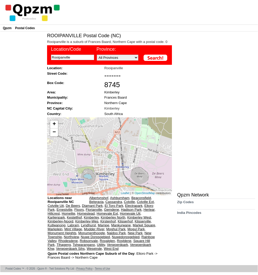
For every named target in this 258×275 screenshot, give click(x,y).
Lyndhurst (88, 225)
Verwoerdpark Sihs (70, 249)
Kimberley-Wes (86, 221)
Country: (54, 114)
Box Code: (55, 83)
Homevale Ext (107, 213)
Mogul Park (136, 229)
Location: (54, 68)
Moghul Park (116, 229)
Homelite (68, 213)
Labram (73, 225)
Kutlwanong (57, 225)
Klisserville (143, 221)
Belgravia (96, 202)
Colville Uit (56, 206)
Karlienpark (56, 217)
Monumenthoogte (91, 233)
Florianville (94, 210)
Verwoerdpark (117, 245)
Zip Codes (185, 204)
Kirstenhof (108, 221)
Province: (55, 103)
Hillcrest (54, 213)
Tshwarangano (84, 245)
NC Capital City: (60, 108)
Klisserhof (125, 221)
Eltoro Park (145, 253)
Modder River (94, 229)
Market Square (144, 225)
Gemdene (111, 210)
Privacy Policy (84, 268)
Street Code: (57, 73)
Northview (71, 237)
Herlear (149, 210)
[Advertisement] (22, 111)
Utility (101, 245)
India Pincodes (189, 214)
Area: (51, 92)
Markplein (55, 229)
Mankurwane (121, 225)
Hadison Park (131, 210)
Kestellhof (74, 217)
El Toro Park (114, 206)
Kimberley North (113, 217)
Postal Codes (25, 28)
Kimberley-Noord (60, 221)
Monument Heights (62, 233)
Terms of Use (102, 268)
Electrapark (134, 206)
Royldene (124, 241)
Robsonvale (89, 241)
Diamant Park (92, 206)
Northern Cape (115, 103)
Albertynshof (98, 198)
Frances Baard (115, 97)
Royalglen (107, 241)
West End (111, 249)
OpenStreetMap (145, 193)
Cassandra (113, 202)
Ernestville (64, 210)
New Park (135, 233)
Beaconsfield (141, 198)
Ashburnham (120, 198)
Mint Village (73, 229)
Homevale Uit (130, 213)
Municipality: (57, 97)
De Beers (73, 206)
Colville (129, 202)
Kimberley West (139, 217)
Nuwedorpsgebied (125, 237)
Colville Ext (145, 202)
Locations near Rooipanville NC (61, 200)
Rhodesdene (68, 241)
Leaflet (125, 193)
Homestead (86, 213)
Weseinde (94, 249)
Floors (79, 210)
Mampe (103, 225)
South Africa (113, 114)
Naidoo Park (116, 233)
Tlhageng (63, 245)
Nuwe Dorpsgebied (95, 237)
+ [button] (54, 124)
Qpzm (7, 28)
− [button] (54, 132)
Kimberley (112, 92)
